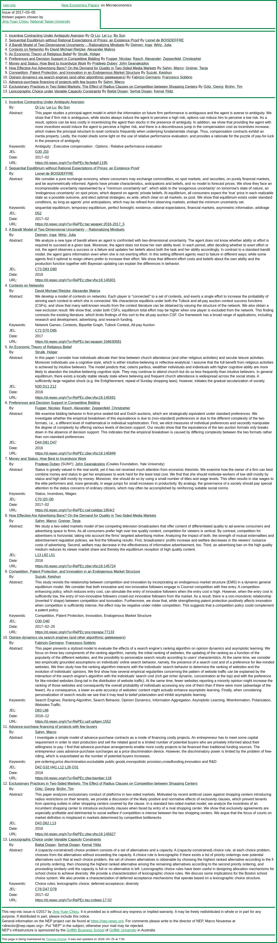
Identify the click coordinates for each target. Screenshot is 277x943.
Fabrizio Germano (146, 77)
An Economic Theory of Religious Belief (40, 54)
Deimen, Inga (141, 45)
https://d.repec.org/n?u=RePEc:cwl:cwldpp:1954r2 (74, 510)
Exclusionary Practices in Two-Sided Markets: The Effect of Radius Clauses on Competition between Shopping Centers (103, 87)
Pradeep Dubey (104, 63)
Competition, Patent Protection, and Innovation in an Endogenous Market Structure (74, 72)
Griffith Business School (86, 930)
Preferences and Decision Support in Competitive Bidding (54, 59)
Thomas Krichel (56, 939)
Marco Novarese (218, 921)
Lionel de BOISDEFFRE (164, 40)
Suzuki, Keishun (159, 72)
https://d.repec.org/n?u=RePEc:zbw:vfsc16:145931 (75, 280)
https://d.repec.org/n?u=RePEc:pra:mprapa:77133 (74, 632)
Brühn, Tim (233, 87)
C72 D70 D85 (46, 330)
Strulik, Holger (89, 54)
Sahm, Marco (173, 68)
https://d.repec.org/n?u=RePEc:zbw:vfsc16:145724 (75, 566)
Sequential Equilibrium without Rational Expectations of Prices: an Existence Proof (74, 40)
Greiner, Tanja (197, 68)
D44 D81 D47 (46, 442)
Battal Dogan (117, 91)
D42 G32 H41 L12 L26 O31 (57, 767)
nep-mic (9, 5)
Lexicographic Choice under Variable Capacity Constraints (55, 91)
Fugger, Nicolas (118, 59)
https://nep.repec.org (107, 921)
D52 (38, 213)
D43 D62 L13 (45, 823)
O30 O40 (42, 621)
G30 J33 (41, 152)
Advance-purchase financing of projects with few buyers (53, 82)
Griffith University (122, 930)
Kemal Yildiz (163, 91)
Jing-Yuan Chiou (15, 21)
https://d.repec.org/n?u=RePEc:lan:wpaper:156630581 (78, 342)
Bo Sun (119, 35)
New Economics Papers (80, 5)
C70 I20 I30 (44, 499)
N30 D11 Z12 (45, 386)
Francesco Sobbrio (177, 77)
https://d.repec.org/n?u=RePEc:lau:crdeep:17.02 (73, 900)
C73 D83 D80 (46, 269)
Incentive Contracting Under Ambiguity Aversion (46, 35)
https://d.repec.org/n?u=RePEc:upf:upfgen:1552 (73, 721)
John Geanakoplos (134, 63)
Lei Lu (107, 35)
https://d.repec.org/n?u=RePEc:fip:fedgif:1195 (71, 163)
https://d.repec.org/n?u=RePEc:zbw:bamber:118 (73, 778)
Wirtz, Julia (162, 45)
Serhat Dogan (141, 91)
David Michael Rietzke (67, 49)
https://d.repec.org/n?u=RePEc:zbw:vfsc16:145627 (75, 834)
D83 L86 (42, 710)
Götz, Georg (213, 87)
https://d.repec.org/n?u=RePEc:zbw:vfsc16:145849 (75, 453)
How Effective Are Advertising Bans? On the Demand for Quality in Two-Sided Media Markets (82, 68)
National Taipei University (50, 21)
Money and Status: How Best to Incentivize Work (47, 63)
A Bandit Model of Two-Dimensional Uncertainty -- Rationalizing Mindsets (66, 45)
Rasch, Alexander (147, 59)
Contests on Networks (26, 49)
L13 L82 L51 (45, 555)
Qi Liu (95, 35)
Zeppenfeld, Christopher (182, 59)
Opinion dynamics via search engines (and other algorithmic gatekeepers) (67, 77)
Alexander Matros (101, 49)
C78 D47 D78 (46, 889)
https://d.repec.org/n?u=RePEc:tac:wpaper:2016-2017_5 (80, 224)
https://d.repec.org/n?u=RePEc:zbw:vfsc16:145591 (75, 397)
